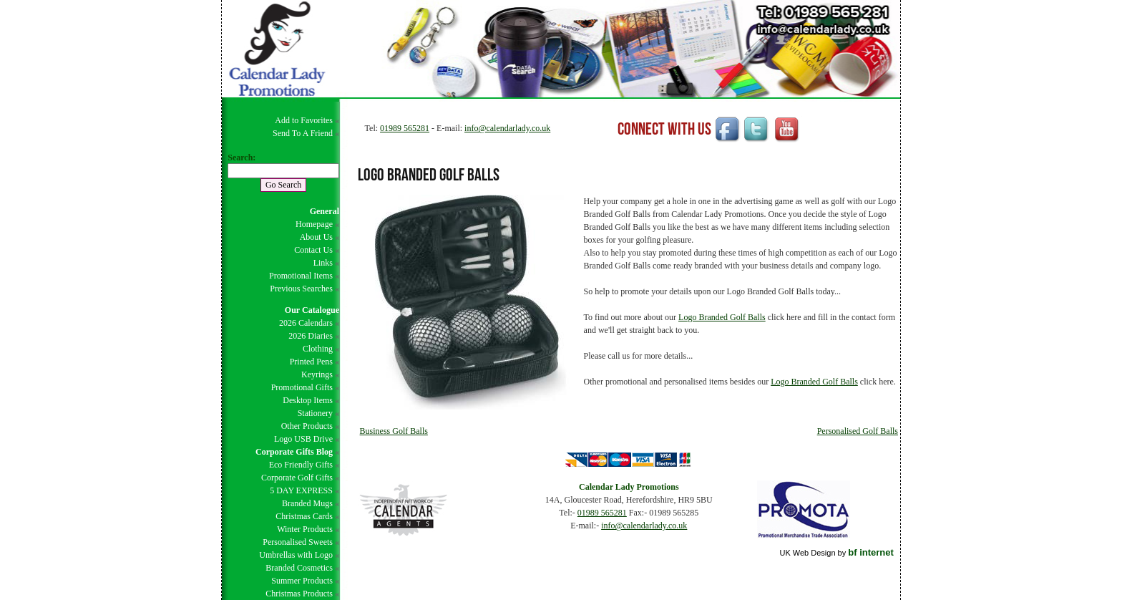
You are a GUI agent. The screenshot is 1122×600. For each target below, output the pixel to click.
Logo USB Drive (303, 439)
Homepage (314, 224)
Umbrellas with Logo (296, 555)
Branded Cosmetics (299, 568)
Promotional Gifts (302, 387)
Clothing (318, 349)
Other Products (307, 426)
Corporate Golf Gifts (297, 478)
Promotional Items (301, 276)
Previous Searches (301, 289)
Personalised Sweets (298, 542)
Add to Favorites (304, 120)
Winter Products (305, 529)
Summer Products (302, 581)
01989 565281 (404, 128)
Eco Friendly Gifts (301, 465)
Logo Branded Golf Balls (722, 317)
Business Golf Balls (394, 431)
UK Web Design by (836, 552)
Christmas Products (299, 594)
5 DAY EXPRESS (301, 490)
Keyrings (317, 374)
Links (323, 263)
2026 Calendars (306, 323)
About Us (316, 237)
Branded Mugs (307, 503)
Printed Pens (311, 362)
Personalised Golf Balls (857, 431)
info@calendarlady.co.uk (507, 128)
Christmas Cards (304, 516)
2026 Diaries (310, 336)
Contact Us (313, 250)
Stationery (315, 413)
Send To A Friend (303, 133)
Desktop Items (308, 400)
